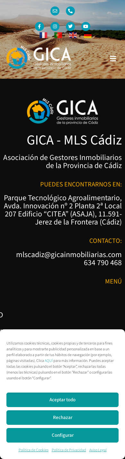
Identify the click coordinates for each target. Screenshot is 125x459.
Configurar (63, 435)
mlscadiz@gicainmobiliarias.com (69, 254)
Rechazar (62, 417)
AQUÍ (49, 361)
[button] (113, 59)
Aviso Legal (98, 450)
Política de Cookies (34, 450)
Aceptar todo (62, 399)
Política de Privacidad (69, 450)
